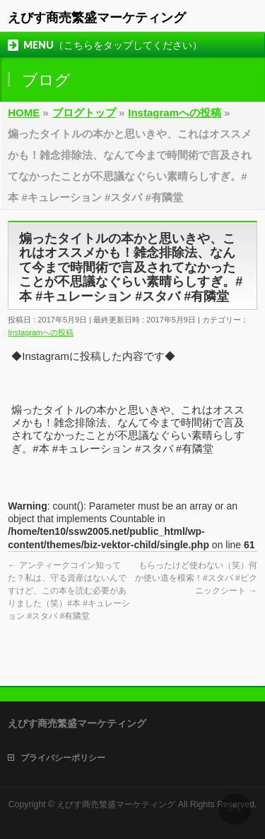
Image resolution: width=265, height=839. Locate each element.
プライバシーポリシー (62, 758)
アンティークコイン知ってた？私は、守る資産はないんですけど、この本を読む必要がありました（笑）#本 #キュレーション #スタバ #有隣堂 (69, 590)
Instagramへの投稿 (40, 332)
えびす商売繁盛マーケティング (97, 18)
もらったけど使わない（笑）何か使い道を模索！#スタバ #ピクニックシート (196, 578)
